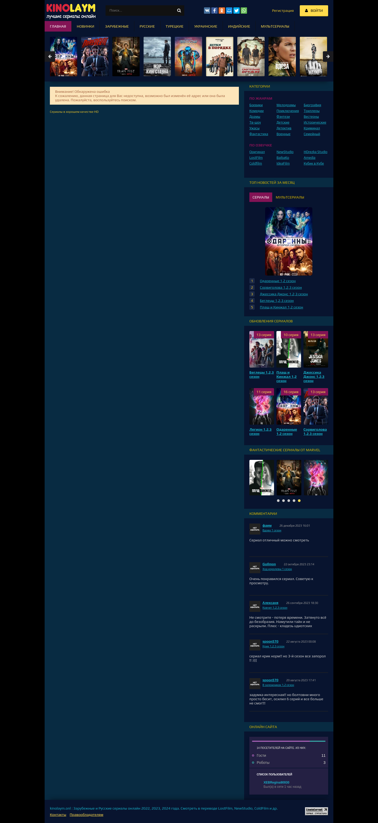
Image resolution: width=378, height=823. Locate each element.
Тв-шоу (255, 122)
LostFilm (256, 158)
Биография (312, 105)
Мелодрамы (286, 105)
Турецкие (174, 26)
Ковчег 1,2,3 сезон (274, 607)
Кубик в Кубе (314, 163)
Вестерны (311, 117)
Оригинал (257, 152)
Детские (283, 122)
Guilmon (269, 564)
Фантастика (258, 134)
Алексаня (270, 603)
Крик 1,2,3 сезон (273, 646)
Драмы (254, 117)
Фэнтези (283, 117)
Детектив (284, 128)
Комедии (256, 111)
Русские (147, 26)
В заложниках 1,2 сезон (278, 685)
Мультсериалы (275, 26)
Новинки (85, 26)
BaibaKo (283, 158)
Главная (58, 26)
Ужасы (254, 128)
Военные (284, 134)
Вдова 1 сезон (271, 530)
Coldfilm (255, 163)
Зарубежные (117, 26)
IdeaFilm (283, 163)
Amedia (310, 158)
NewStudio (285, 152)
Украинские (205, 26)
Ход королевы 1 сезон (277, 569)
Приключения (288, 111)
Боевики (256, 105)
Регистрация (283, 10)
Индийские (239, 26)
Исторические (315, 122)
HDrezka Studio (315, 152)
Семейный (312, 134)
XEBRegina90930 (276, 782)
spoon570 (270, 641)
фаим (267, 525)
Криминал (312, 128)
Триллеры (312, 111)
